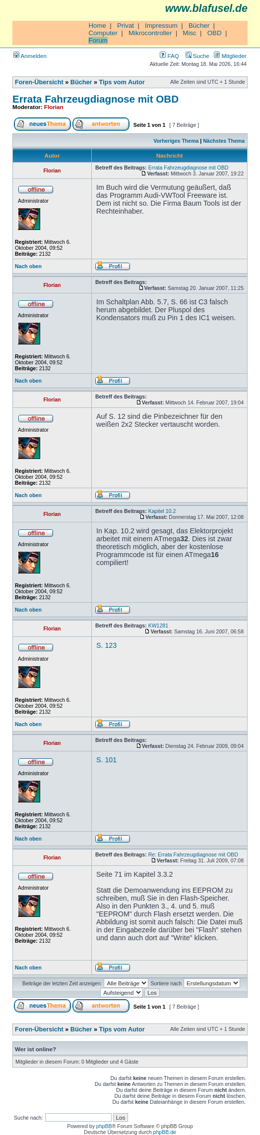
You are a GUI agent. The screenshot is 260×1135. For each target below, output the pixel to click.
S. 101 (106, 760)
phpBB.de (164, 1132)
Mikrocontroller (150, 33)
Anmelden (30, 56)
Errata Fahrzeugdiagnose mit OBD (95, 99)
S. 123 (106, 645)
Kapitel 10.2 (162, 511)
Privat (125, 25)
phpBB (104, 1126)
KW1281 (158, 625)
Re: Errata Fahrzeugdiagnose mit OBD (193, 854)
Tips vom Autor (122, 82)
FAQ (169, 56)
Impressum (161, 25)
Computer (103, 33)
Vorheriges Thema (175, 141)
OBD (214, 33)
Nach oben (28, 266)
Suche (197, 56)
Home (97, 25)
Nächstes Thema (224, 141)
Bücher (199, 25)
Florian (54, 107)
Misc (189, 33)
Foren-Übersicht (39, 82)
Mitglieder (230, 56)
